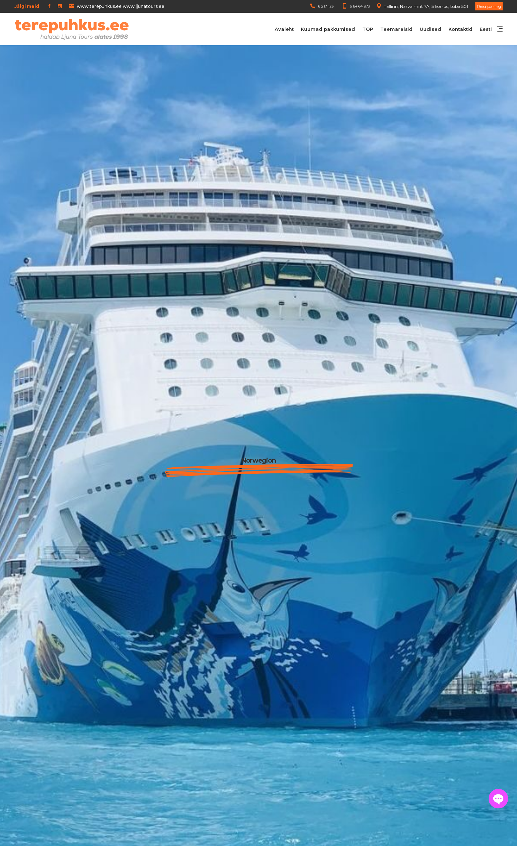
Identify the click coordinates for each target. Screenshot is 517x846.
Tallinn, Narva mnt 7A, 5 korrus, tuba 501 (426, 6)
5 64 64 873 (360, 6)
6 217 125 (326, 6)
